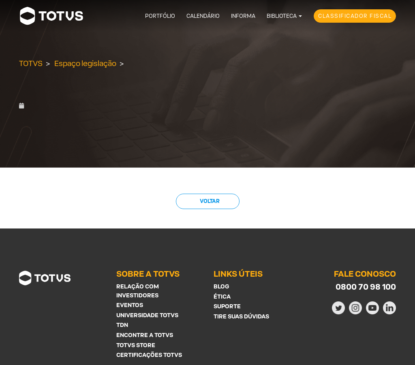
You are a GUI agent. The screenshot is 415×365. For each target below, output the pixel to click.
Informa (243, 16)
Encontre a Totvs (144, 334)
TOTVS (31, 63)
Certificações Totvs (149, 354)
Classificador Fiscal (354, 16)
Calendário (203, 16)
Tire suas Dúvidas (241, 316)
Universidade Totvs (147, 315)
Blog (221, 286)
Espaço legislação (85, 63)
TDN (122, 324)
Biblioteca (282, 16)
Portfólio (160, 16)
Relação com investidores (137, 291)
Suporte (227, 306)
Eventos (129, 304)
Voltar (209, 201)
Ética (222, 296)
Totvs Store (135, 345)
